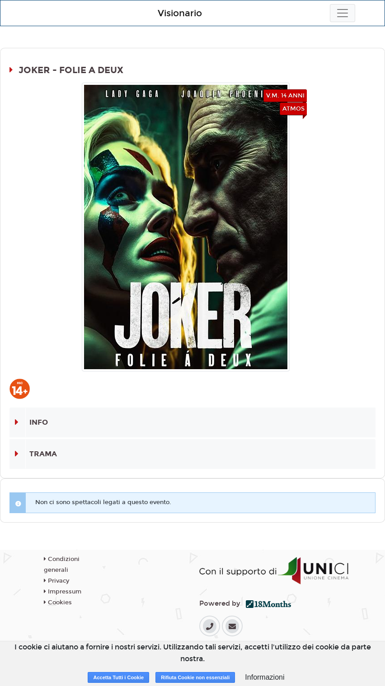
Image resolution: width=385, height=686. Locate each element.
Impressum (62, 591)
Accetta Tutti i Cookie (118, 677)
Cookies (58, 602)
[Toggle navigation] (342, 13)
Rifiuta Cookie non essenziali (195, 677)
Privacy (56, 580)
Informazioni (264, 677)
